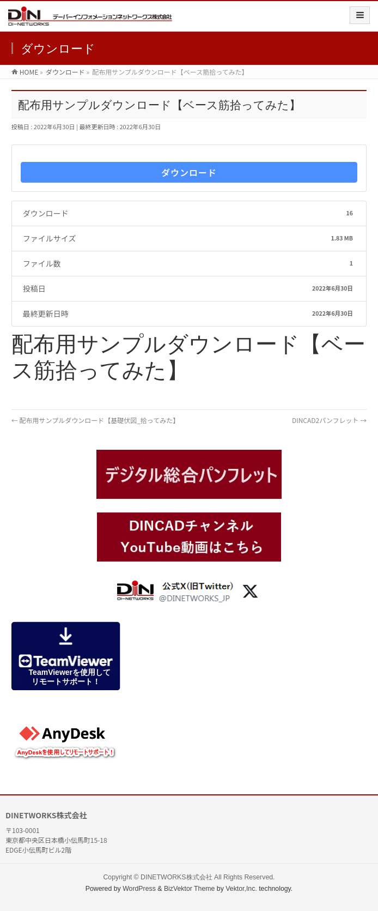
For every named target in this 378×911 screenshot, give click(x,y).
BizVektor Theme (189, 888)
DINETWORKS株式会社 (176, 877)
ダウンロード (189, 172)
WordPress (139, 888)
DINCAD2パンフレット (329, 420)
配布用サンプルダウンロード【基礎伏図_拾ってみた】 (95, 420)
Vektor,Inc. (241, 888)
